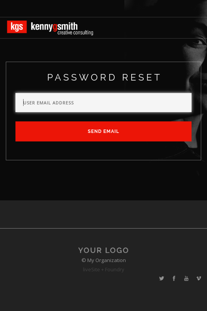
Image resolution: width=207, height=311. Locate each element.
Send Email (103, 131)
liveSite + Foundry (103, 269)
